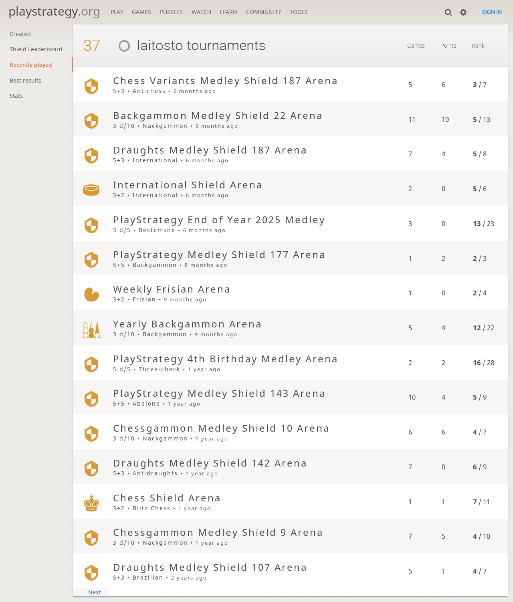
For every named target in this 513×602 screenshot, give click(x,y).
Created (20, 34)
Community (263, 12)
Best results (25, 80)
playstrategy (54, 11)
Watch (201, 12)
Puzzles (171, 12)
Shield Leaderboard (36, 49)
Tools (299, 12)
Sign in (492, 12)
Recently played (31, 65)
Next (94, 592)
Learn (228, 12)
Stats (16, 95)
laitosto (147, 45)
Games (141, 12)
